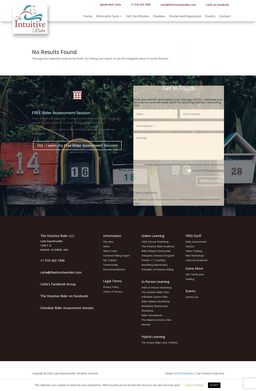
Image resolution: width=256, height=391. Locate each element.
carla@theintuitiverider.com (178, 4)
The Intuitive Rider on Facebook (64, 296)
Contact (225, 16)
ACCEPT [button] (214, 385)
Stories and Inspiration (185, 16)
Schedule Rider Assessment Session (67, 308)
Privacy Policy (215, 170)
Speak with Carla (110, 4)
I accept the (206, 170)
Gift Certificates (137, 16)
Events (210, 16)
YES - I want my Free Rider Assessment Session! (77, 145)
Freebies (159, 16)
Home (87, 16)
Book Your (41, 107)
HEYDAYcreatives (183, 373)
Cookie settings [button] (194, 385)
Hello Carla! (210, 180)
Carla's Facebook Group (58, 284)
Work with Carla (107, 16)
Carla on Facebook (217, 4)
